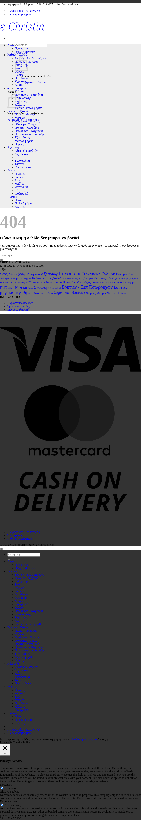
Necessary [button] (6, 784)
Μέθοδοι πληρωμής (18, 309)
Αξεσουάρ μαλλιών (26, 150)
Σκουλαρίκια (22, 160)
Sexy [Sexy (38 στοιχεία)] (4, 274)
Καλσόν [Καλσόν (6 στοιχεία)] (57, 278)
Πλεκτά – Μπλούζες (27, 127)
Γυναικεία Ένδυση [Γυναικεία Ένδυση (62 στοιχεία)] (98, 273)
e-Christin (22, 26)
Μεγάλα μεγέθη (24, 140)
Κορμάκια (21, 81)
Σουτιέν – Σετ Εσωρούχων (30, 58)
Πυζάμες (20, 173)
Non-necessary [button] (8, 801)
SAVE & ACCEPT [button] (11, 818)
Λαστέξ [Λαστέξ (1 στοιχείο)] (75, 279)
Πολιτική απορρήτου (19, 538)
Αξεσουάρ (13, 147)
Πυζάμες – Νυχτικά (26, 577)
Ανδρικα (12, 170)
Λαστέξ (19, 84)
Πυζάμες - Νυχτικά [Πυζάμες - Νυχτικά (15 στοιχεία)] (13, 287)
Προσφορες (21, 48)
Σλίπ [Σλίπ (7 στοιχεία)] (58, 287)
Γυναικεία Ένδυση (18, 111)
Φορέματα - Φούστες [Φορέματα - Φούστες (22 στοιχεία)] (69, 293)
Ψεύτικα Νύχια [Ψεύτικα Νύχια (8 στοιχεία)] (116, 293)
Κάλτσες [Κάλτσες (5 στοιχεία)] (48, 278)
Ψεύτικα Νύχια (23, 167)
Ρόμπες (19, 74)
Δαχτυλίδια (21, 154)
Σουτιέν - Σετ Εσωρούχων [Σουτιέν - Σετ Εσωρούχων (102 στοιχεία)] (87, 287)
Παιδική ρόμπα (24, 203)
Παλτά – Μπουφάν (26, 114)
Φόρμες (19, 71)
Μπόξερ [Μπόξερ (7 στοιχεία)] (114, 278)
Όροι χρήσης (15, 535)
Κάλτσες (20, 190)
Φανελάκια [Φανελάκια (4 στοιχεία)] (47, 293)
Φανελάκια (21, 78)
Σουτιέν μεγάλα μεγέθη (28, 107)
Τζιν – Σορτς (22, 137)
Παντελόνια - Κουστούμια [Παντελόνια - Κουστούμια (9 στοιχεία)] (45, 282)
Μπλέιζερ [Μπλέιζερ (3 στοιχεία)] (103, 278)
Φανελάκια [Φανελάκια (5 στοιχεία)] (34, 293)
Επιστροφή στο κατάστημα (30, 82)
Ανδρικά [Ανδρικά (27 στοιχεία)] (33, 274)
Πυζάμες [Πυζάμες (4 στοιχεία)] (121, 282)
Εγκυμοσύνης (23, 97)
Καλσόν (19, 91)
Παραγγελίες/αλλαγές (20, 302)
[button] (8, 88)
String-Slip (21, 581)
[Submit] (1, 260)
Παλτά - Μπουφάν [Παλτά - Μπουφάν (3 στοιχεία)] (18, 282)
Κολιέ (18, 157)
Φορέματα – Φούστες (27, 121)
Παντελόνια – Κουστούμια (30, 134)
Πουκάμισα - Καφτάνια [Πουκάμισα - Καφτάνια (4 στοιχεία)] (103, 282)
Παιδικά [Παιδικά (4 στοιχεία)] (4, 282)
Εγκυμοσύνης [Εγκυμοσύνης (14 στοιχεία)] (125, 274)
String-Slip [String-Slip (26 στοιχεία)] (17, 274)
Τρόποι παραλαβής (18, 306)
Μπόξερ (19, 183)
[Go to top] (1, 549)
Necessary (10, 788)
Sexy (18, 584)
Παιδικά (12, 196)
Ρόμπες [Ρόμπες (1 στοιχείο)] (30, 288)
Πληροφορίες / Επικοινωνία (23, 10)
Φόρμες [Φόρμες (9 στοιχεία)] (91, 293)
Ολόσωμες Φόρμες (26, 124)
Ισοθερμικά (21, 88)
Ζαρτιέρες (21, 101)
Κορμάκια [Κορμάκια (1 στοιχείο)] (67, 279)
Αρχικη (11, 45)
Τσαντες (19, 163)
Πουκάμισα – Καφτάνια (29, 94)
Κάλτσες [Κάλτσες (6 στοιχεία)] (37, 278)
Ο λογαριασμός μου (19, 14)
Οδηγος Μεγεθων (25, 51)
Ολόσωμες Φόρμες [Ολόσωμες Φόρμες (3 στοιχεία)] (128, 278)
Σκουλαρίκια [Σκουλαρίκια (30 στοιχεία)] (44, 287)
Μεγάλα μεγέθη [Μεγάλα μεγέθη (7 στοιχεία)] (88, 278)
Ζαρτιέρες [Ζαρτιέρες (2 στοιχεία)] (4, 278)
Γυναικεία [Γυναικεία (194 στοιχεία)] (70, 273)
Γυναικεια (13, 55)
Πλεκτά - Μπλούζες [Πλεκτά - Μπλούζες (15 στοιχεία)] (77, 282)
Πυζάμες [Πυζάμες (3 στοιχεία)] (131, 282)
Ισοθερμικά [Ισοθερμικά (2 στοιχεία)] (15, 278)
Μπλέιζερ (20, 117)
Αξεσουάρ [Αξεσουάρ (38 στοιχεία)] (49, 274)
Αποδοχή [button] (102, 739)
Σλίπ (17, 180)
